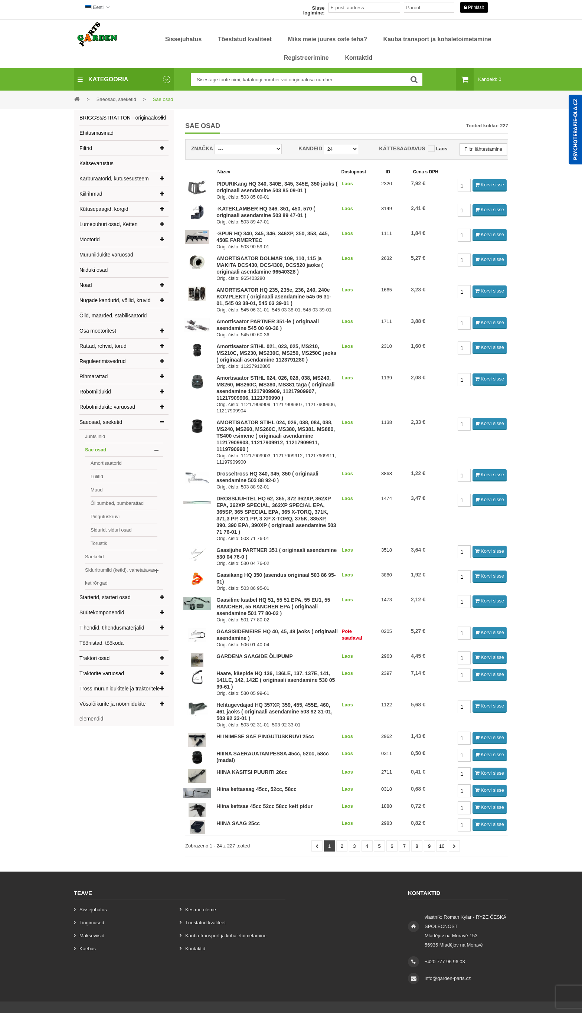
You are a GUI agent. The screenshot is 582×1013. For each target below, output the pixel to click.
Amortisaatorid (106, 463)
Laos (441, 148)
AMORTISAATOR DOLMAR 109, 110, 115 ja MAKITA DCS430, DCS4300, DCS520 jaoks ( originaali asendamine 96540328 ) (269, 265)
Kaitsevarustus (96, 163)
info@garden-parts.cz (448, 978)
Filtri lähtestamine (483, 149)
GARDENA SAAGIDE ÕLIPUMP (254, 656)
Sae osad (95, 449)
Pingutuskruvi (105, 516)
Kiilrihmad (90, 194)
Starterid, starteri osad (105, 597)
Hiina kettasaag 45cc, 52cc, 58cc (256, 789)
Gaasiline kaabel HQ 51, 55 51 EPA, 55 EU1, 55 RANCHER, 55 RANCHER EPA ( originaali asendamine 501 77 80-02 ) (273, 606)
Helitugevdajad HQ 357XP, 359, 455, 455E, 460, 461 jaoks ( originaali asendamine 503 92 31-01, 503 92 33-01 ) (274, 711)
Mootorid (89, 239)
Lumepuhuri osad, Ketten (108, 224)
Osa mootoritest (97, 331)
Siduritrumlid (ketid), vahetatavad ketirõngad (120, 576)
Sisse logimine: (314, 10)
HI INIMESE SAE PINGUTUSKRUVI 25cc (265, 736)
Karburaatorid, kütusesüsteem (114, 179)
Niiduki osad (93, 270)
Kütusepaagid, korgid (103, 209)
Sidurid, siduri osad (111, 530)
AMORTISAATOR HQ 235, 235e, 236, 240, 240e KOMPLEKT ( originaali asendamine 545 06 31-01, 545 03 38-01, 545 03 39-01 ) (273, 296)
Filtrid (85, 148)
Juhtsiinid (95, 436)
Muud (97, 490)
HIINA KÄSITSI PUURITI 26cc (252, 772)
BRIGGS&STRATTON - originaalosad (122, 118)
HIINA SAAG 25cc (238, 823)
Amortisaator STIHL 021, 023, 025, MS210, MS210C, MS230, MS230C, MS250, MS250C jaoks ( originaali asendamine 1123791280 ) (276, 353)
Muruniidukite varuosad (106, 255)
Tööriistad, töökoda (101, 643)
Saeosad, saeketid (100, 422)
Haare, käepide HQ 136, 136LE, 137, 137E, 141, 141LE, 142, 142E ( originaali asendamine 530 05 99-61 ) (275, 680)
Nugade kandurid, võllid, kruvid (114, 300)
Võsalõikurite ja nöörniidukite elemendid (112, 711)
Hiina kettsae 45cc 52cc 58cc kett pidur (264, 806)
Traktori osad (94, 658)
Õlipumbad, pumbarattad (117, 503)
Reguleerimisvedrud (102, 361)
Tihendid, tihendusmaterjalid (111, 628)
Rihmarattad (93, 376)
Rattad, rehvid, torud (103, 346)
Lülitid (97, 476)
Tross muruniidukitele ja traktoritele (119, 689)
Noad (85, 285)
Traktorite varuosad (101, 673)
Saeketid (94, 556)
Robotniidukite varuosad (107, 407)
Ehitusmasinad (96, 133)
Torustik (99, 543)
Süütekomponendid (101, 612)
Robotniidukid (95, 392)
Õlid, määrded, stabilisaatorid (113, 315)
